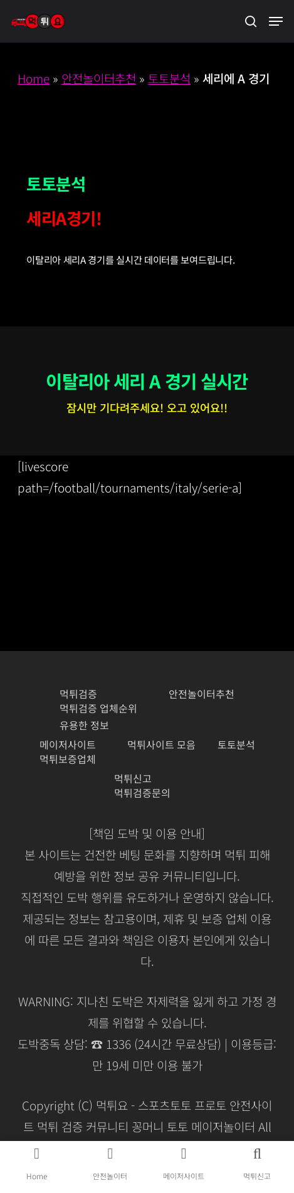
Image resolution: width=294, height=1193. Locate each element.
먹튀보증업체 (67, 759)
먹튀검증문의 (142, 793)
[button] (276, 21)
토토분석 (169, 78)
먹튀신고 (133, 778)
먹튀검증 (78, 694)
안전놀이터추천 (98, 78)
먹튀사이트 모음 (161, 745)
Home (34, 78)
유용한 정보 (84, 725)
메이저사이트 (67, 745)
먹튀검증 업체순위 (98, 708)
